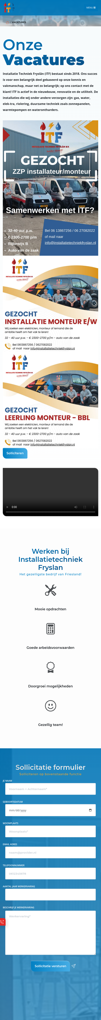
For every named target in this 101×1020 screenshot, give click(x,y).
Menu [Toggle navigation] (91, 7)
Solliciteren (17, 453)
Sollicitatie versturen (52, 966)
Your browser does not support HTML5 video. (50, 492)
